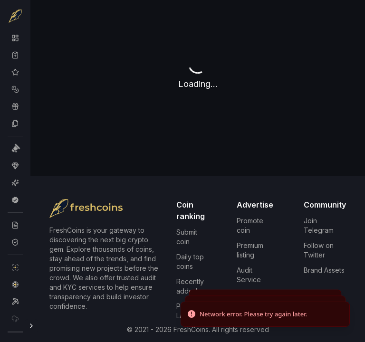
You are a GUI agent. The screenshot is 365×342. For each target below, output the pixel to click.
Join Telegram (319, 225)
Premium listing (250, 250)
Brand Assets (324, 270)
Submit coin (186, 237)
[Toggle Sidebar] (31, 325)
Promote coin (250, 225)
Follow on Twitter (319, 250)
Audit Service (249, 275)
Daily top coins (190, 261)
